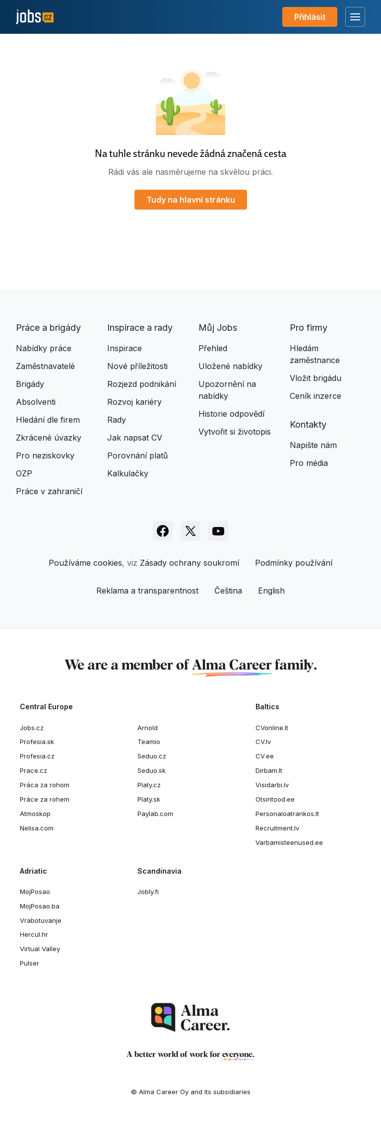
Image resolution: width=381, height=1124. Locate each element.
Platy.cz (149, 785)
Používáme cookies (85, 563)
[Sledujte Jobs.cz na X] (190, 531)
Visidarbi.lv (272, 785)
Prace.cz (33, 770)
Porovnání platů (137, 455)
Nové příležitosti (137, 366)
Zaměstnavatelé (45, 366)
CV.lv (263, 742)
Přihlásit (309, 17)
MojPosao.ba (40, 906)
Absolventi (36, 402)
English (271, 591)
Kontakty (308, 424)
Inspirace (124, 348)
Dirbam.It (268, 770)
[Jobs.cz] (35, 17)
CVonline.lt (271, 728)
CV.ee (264, 756)
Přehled (212, 348)
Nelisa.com (37, 828)
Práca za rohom (44, 785)
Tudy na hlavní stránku (190, 200)
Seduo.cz (151, 756)
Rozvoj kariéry (134, 402)
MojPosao (35, 892)
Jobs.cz (32, 728)
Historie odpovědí (231, 414)
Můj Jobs (217, 327)
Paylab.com (155, 814)
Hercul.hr (34, 934)
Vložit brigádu (315, 378)
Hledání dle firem (48, 420)
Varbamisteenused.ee (289, 842)
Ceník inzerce (315, 396)
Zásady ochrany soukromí (189, 563)
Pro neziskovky (45, 455)
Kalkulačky (127, 473)
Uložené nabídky (230, 366)
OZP (24, 473)
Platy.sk (148, 799)
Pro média (309, 463)
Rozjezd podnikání (141, 384)
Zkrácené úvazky (48, 438)
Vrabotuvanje (41, 920)
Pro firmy (308, 327)
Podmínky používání (293, 563)
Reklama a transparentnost (147, 591)
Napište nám (313, 445)
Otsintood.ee (275, 799)
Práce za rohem (44, 799)
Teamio (148, 742)
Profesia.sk (37, 742)
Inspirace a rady (140, 327)
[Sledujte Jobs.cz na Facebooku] (163, 531)
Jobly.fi (148, 892)
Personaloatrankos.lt (287, 814)
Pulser (29, 963)
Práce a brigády (48, 327)
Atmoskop (35, 814)
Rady (116, 420)
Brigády (30, 384)
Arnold (147, 728)
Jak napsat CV (134, 438)
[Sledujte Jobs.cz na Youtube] (218, 531)
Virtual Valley (40, 949)
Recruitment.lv (277, 828)
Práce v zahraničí (49, 491)
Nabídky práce (43, 348)
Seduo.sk (151, 770)
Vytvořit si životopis (234, 432)
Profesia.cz (37, 756)
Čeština (228, 591)
